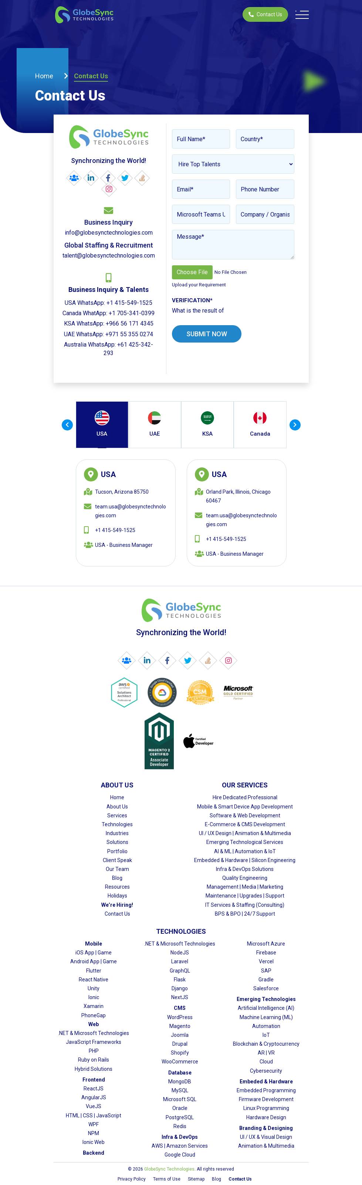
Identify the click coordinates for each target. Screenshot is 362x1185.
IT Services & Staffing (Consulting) (244, 905)
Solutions (117, 842)
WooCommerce (180, 1062)
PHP (94, 1051)
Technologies (117, 824)
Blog (117, 878)
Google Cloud (180, 1155)
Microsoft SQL (179, 1099)
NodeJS (179, 953)
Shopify (180, 1053)
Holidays (117, 896)
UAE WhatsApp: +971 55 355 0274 (108, 334)
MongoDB (179, 1081)
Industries (117, 833)
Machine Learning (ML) (266, 1017)
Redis (179, 1126)
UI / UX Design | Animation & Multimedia (245, 833)
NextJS (179, 997)
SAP (266, 971)
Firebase (266, 953)
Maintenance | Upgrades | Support (245, 896)
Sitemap (196, 1179)
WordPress (180, 1017)
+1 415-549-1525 (115, 530)
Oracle (179, 1108)
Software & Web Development (245, 815)
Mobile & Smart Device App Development (245, 807)
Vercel (266, 961)
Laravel (179, 961)
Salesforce (266, 988)
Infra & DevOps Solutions (245, 869)
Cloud (266, 1062)
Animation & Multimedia (266, 1146)
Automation (266, 1026)
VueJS (93, 1106)
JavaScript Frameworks (93, 1042)
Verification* (192, 300)
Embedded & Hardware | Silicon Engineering (244, 860)
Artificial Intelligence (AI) (266, 1008)
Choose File (192, 272)
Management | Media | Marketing (245, 887)
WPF (93, 1124)
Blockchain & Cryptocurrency (266, 1044)
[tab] (102, 424)
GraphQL (180, 971)
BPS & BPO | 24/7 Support (245, 914)
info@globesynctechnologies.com (109, 232)
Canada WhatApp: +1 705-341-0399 (108, 313)
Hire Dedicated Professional (245, 797)
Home (44, 76)
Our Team (117, 869)
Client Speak (117, 860)
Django (180, 988)
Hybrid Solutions (93, 1069)
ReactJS (94, 1089)
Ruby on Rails (93, 1060)
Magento (179, 1026)
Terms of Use (166, 1179)
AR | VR (266, 1053)
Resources (117, 887)
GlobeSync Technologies (169, 1169)
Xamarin (94, 1006)
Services (117, 815)
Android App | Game (93, 961)
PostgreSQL (180, 1117)
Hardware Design (266, 1117)
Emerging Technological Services (244, 842)
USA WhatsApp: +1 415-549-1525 (108, 302)
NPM (93, 1133)
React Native (93, 980)
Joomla (180, 1035)
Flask (180, 980)
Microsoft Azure (266, 944)
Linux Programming (266, 1108)
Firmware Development (266, 1099)
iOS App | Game (93, 953)
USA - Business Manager (124, 545)
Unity (93, 988)
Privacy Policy (132, 1179)
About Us (117, 807)
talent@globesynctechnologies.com (108, 255)
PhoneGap (93, 1015)
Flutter (93, 971)
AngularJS (93, 1097)
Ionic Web (93, 1142)
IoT (266, 1035)
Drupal (179, 1044)
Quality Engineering (244, 878)
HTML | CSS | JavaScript (93, 1115)
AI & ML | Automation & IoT (245, 851)
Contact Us (265, 14)
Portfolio (117, 851)
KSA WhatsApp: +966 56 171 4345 (108, 323)
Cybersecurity (266, 1071)
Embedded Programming (266, 1090)
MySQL (180, 1090)
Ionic (93, 997)
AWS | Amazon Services (180, 1146)
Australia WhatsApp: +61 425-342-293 (108, 348)
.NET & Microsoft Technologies (93, 1033)
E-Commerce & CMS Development (245, 824)
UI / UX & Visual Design (266, 1137)
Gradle (266, 980)
